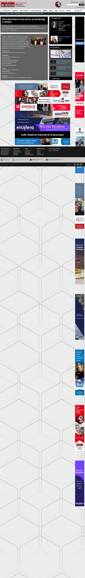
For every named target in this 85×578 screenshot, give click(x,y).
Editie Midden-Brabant (5, 150)
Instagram (78, 164)
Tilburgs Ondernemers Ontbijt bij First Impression (64, 67)
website (17, 77)
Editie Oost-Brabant (5, 152)
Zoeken (81, 4)
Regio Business (13, 4)
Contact (38, 152)
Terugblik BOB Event (17, 152)
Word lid (68, 10)
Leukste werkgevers (35, 10)
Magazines (15, 10)
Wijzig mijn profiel (74, 2)
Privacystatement (40, 154)
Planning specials (4, 154)
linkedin (81, 164)
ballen (20, 57)
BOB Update (27, 153)
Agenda (45, 10)
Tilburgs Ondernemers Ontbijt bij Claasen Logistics (64, 61)
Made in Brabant (24, 10)
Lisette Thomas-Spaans (64, 36)
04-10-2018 (17, 13)
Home (1, 10)
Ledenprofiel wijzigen (29, 154)
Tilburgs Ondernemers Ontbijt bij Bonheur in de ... (64, 73)
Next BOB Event (16, 150)
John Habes (61, 21)
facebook (75, 164)
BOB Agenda (15, 153)
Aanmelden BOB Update (53, 150)
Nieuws (51, 10)
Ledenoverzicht (28, 150)
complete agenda (56, 78)
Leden (56, 10)
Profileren (82, 2)
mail (26, 77)
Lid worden (27, 152)
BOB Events (7, 10)
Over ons (62, 10)
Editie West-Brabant (5, 153)
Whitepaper (15, 154)
